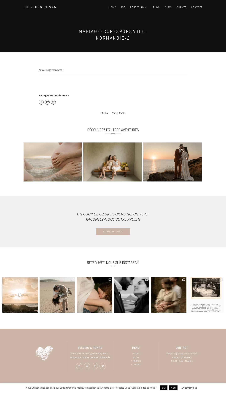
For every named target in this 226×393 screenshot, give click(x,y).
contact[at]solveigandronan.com (182, 353)
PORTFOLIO (138, 7)
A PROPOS (136, 361)
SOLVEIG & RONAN (40, 7)
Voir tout (119, 112)
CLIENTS (181, 7)
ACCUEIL (136, 353)
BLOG (156, 7)
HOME (112, 7)
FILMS (168, 7)
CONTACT (196, 7)
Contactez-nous (113, 231)
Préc (104, 112)
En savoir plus (189, 387)
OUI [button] (164, 387)
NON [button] (173, 387)
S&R (123, 7)
